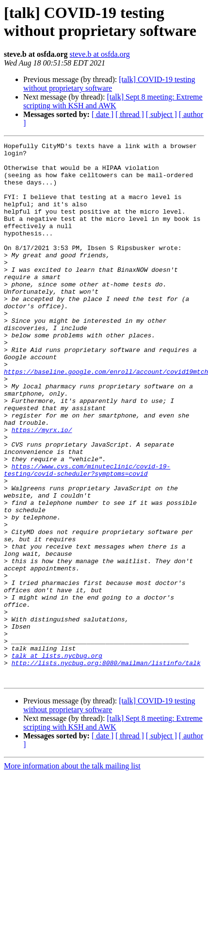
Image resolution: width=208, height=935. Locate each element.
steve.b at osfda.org (100, 54)
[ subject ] (161, 114)
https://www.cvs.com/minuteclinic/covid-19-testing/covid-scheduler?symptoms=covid (87, 536)
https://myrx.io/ (42, 488)
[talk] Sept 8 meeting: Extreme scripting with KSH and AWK (113, 101)
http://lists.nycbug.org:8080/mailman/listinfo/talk (106, 767)
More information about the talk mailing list (72, 873)
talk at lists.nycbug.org (57, 758)
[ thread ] (129, 114)
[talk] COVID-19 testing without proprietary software (109, 83)
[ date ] (102, 114)
